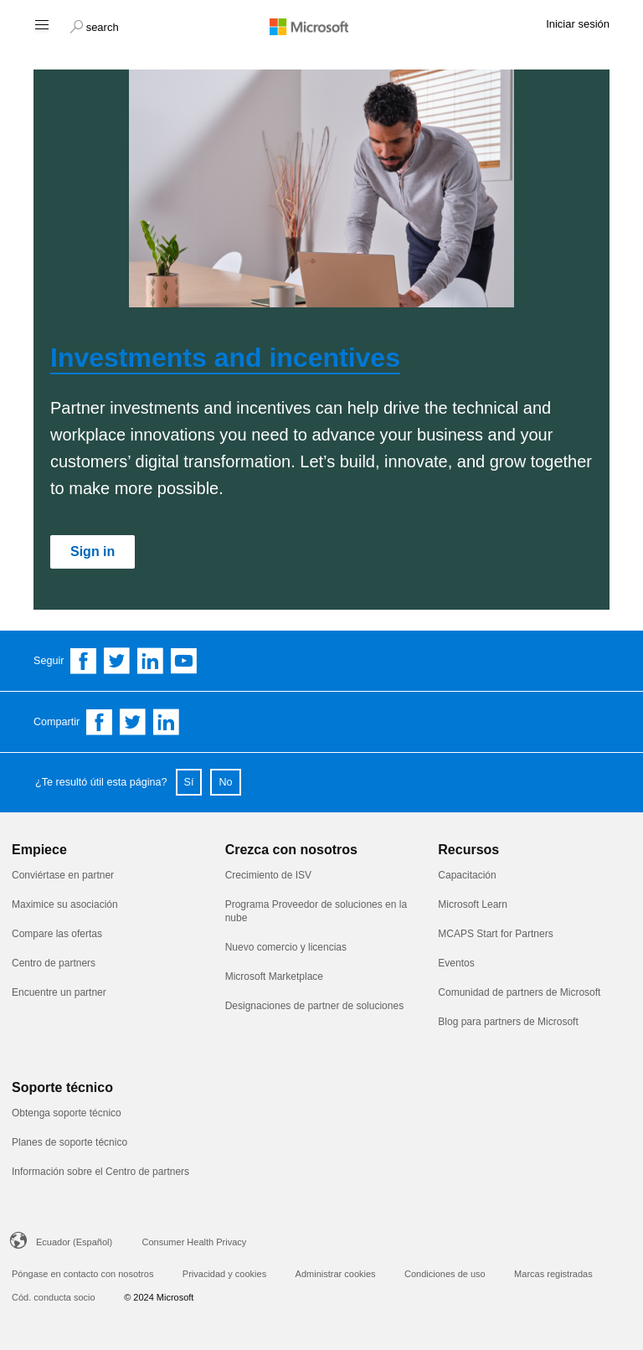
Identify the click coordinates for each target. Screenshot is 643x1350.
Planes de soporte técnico (69, 1142)
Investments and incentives (225, 358)
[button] (94, 25)
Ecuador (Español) (74, 1242)
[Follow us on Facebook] (83, 660)
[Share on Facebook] (99, 721)
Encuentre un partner (59, 992)
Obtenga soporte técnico (66, 1113)
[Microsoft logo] (321, 26)
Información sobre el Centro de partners (100, 1171)
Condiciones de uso (445, 1274)
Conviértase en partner (63, 875)
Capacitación (467, 875)
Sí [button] (189, 782)
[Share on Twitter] (133, 721)
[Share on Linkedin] (166, 721)
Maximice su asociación (65, 904)
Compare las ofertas (57, 934)
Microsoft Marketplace (274, 976)
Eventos (456, 963)
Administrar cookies (336, 1274)
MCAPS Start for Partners (497, 934)
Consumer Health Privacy (194, 1242)
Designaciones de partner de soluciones (314, 1006)
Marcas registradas (553, 1274)
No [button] (225, 782)
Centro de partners (53, 963)
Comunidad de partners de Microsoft (519, 992)
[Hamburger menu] (40, 24)
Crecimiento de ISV (268, 875)
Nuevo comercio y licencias (286, 947)
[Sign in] (92, 552)
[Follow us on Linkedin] (150, 660)
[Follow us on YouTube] (184, 660)
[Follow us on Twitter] (117, 660)
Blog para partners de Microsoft (508, 1022)
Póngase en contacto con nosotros (82, 1274)
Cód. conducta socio (53, 1297)
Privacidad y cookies (224, 1274)
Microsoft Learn (472, 904)
